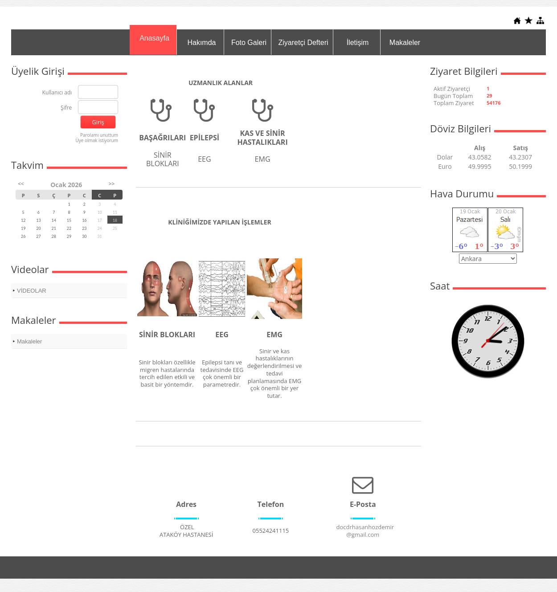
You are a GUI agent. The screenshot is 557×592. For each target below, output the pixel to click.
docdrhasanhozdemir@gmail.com (365, 531)
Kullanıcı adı (57, 93)
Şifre (66, 108)
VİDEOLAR (31, 290)
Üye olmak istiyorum (96, 140)
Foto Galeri (248, 42)
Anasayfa (154, 38)
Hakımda (201, 42)
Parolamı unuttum (99, 135)
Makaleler (404, 42)
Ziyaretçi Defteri (303, 42)
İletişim (358, 42)
